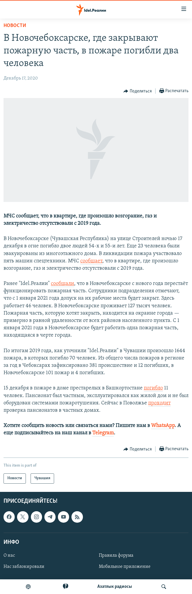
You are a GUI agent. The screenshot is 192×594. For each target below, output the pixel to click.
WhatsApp (163, 425)
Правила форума (116, 555)
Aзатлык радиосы (114, 586)
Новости (15, 25)
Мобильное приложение (125, 566)
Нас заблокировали (24, 566)
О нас (9, 555)
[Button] (137, 91)
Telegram (103, 433)
